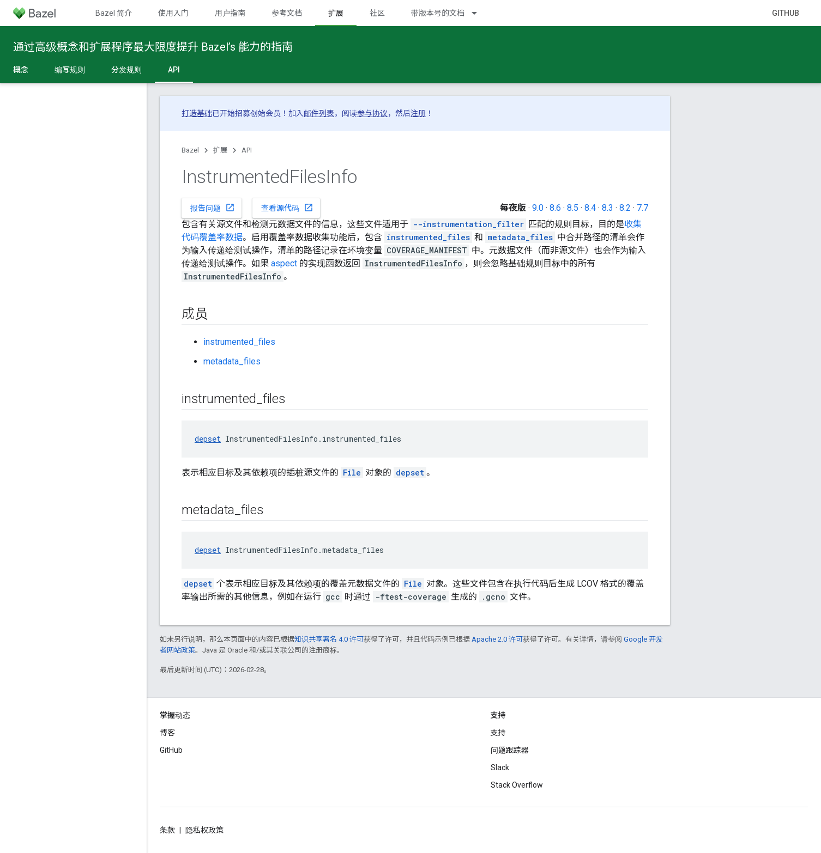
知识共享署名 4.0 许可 (329, 639)
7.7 (642, 208)
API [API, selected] (174, 69)
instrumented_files (239, 342)
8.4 (590, 208)
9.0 (538, 208)
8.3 (607, 208)
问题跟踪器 (510, 750)
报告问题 (212, 207)
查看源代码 (287, 207)
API (247, 150)
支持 (498, 732)
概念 (20, 69)
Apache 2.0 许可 (497, 639)
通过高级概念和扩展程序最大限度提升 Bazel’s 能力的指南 (153, 46)
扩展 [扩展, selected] (335, 13)
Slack (500, 767)
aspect (284, 263)
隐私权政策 (204, 830)
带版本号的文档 (437, 13)
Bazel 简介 (113, 13)
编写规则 (70, 69)
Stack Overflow (517, 785)
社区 (377, 13)
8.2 (625, 208)
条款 (167, 830)
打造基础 (197, 113)
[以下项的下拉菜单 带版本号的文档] (479, 13)
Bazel (190, 150)
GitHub (785, 13)
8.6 (555, 208)
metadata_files (232, 361)
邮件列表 (319, 113)
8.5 (572, 208)
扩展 (220, 150)
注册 (418, 113)
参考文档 (286, 13)
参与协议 (372, 113)
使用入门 (173, 13)
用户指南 (230, 13)
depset (208, 439)
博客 (167, 732)
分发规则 (126, 69)
